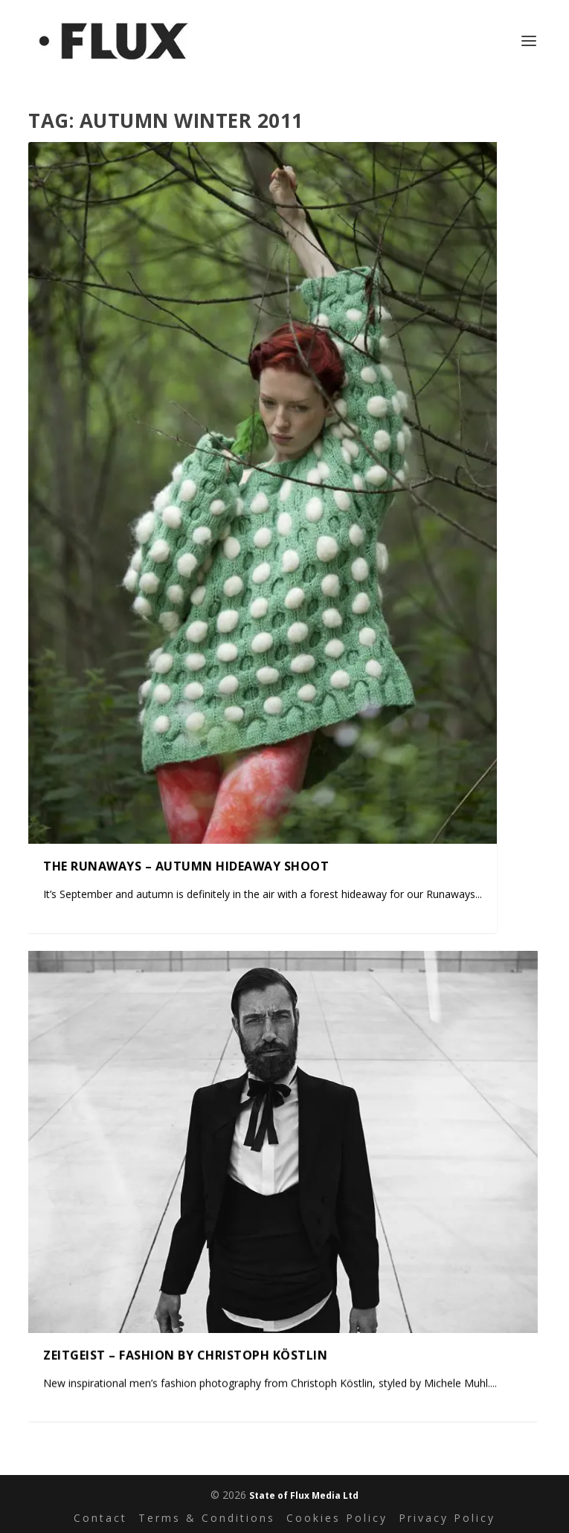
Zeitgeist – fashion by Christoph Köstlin (185, 1354)
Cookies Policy (337, 1518)
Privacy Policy (447, 1518)
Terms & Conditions (206, 1518)
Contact (100, 1518)
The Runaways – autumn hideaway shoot (186, 865)
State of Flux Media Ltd (304, 1495)
